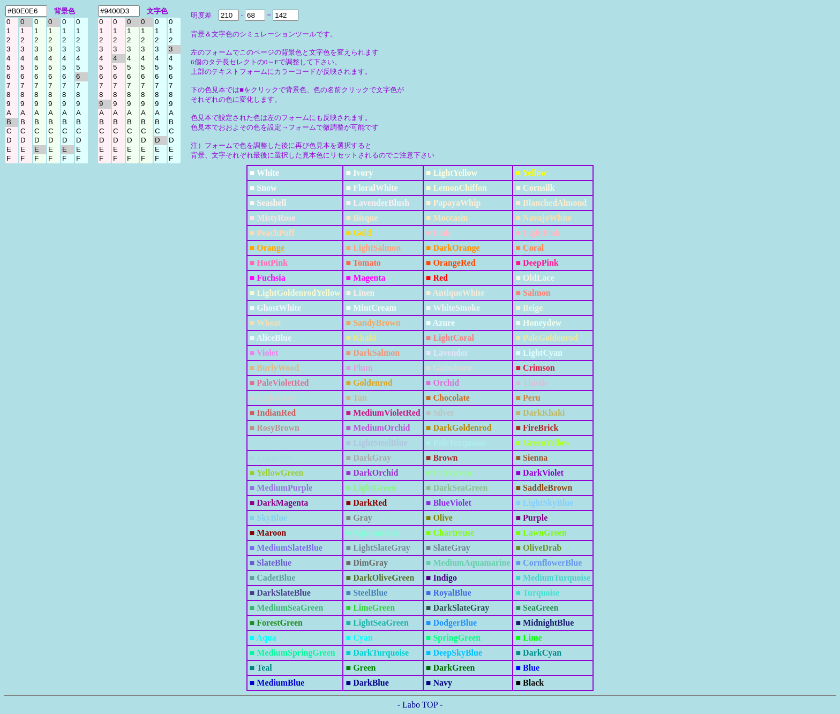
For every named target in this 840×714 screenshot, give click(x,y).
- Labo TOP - (420, 704)
